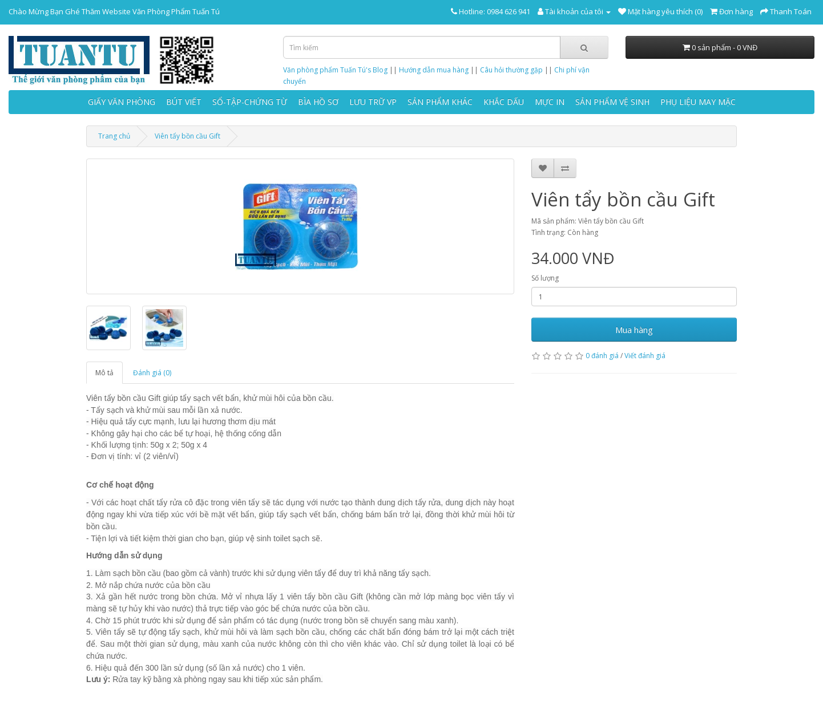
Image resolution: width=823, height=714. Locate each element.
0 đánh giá (602, 355)
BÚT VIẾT (183, 101)
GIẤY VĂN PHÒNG (121, 101)
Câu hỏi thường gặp (511, 70)
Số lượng (545, 278)
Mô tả (104, 373)
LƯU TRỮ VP (373, 101)
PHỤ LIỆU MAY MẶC (698, 101)
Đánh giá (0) (152, 373)
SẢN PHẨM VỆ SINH (612, 101)
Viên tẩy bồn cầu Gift (187, 136)
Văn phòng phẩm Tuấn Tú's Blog (335, 70)
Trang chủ (114, 136)
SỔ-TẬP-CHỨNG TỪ (249, 101)
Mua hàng (634, 329)
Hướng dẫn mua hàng (434, 70)
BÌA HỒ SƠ (318, 101)
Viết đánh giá (644, 355)
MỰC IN (549, 101)
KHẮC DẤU (503, 101)
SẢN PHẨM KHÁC (440, 101)
